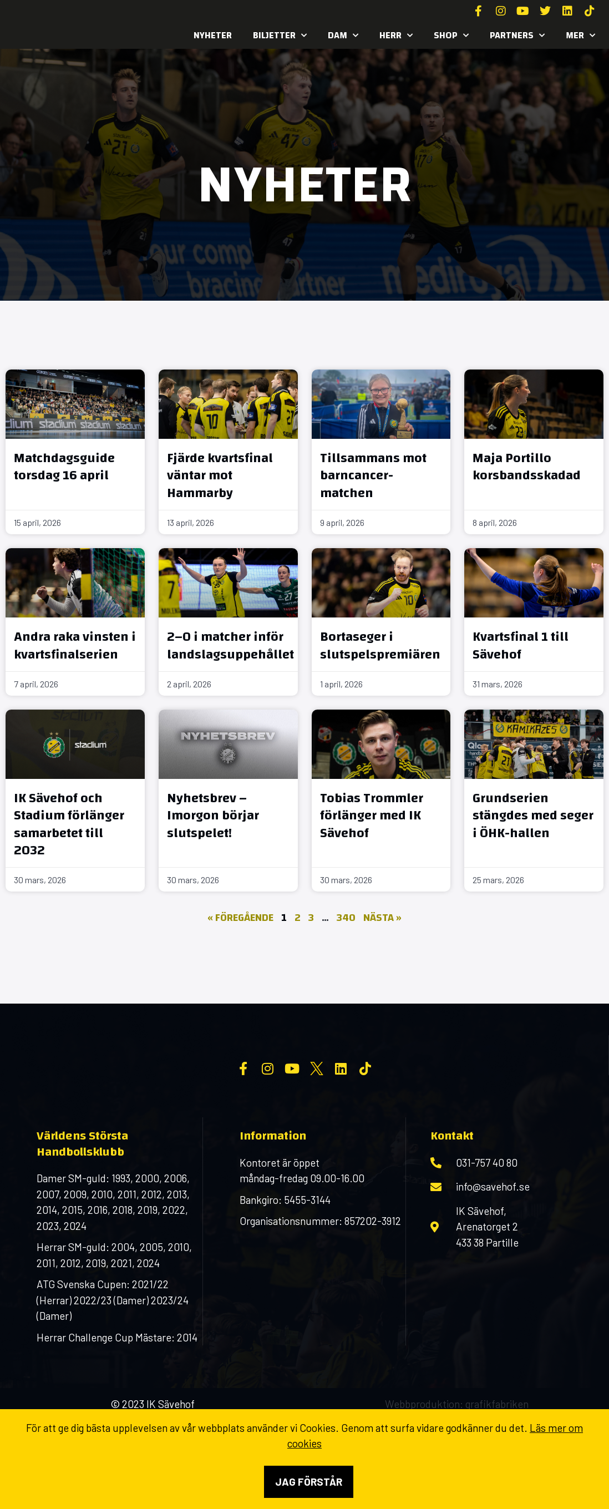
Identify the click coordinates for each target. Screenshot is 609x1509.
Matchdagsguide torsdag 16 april (64, 467)
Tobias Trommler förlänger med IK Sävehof (371, 815)
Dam (343, 35)
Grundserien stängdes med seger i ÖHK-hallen (533, 815)
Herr (396, 35)
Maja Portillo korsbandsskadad (527, 467)
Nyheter (213, 35)
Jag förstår (308, 1481)
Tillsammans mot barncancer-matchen (373, 475)
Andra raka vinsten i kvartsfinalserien (75, 645)
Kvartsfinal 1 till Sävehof (521, 645)
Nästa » (382, 918)
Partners (517, 35)
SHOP (451, 35)
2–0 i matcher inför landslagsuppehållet (230, 645)
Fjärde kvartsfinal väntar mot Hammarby (220, 475)
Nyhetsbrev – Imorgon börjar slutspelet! (213, 815)
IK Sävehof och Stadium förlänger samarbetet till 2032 (69, 824)
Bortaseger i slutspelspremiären (380, 645)
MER (580, 35)
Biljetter (280, 35)
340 (346, 918)
